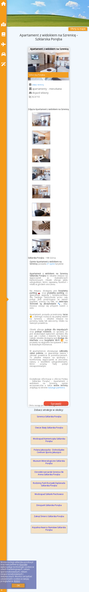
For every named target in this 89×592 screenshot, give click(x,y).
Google (23, 564)
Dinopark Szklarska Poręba (49, 505)
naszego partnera (56, 387)
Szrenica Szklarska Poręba (49, 416)
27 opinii (51, 263)
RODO (17, 581)
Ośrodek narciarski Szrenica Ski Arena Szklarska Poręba (49, 473)
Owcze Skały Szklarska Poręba (49, 427)
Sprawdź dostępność (56, 404)
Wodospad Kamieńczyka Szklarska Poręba (49, 439)
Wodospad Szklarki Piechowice (49, 494)
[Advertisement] (49, 567)
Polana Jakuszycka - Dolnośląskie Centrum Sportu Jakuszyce (49, 451)
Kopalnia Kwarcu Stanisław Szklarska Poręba (49, 528)
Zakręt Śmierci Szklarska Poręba (49, 516)
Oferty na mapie (78, 28)
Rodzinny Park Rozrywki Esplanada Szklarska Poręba (49, 484)
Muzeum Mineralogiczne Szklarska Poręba (49, 462)
